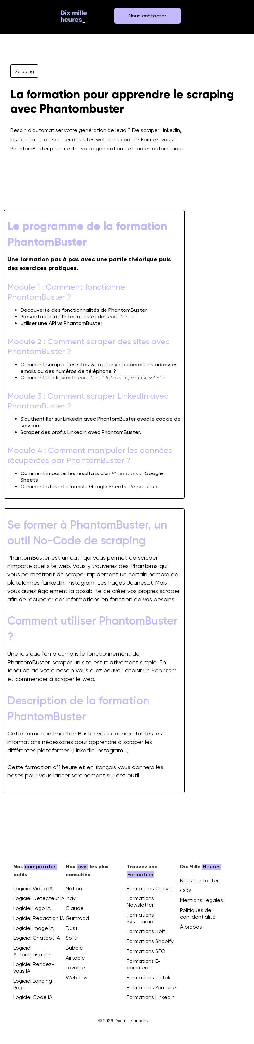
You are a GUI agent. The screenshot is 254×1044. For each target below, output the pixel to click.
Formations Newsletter (140, 901)
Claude (75, 908)
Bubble (74, 948)
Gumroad (77, 918)
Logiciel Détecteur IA (38, 898)
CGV (185, 890)
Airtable (75, 958)
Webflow (77, 977)
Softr (72, 938)
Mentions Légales (201, 900)
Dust (72, 928)
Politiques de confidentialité (198, 913)
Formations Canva (149, 888)
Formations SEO (146, 951)
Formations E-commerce (144, 964)
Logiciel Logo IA (32, 908)
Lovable (75, 967)
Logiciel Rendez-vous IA (33, 967)
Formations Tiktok (149, 977)
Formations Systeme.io (140, 918)
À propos (191, 927)
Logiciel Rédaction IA (38, 918)
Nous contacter (199, 880)
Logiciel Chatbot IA (36, 938)
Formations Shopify (150, 941)
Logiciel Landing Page (32, 984)
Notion (74, 888)
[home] (74, 16)
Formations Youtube (151, 987)
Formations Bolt (146, 931)
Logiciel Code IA (32, 997)
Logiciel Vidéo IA (33, 888)
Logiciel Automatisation (32, 951)
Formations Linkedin (151, 997)
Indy (71, 898)
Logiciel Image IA (33, 928)
